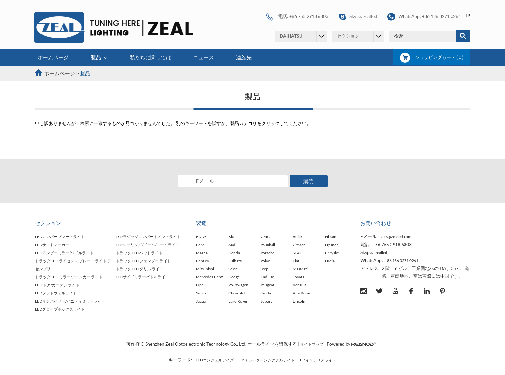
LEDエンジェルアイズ (215, 360)
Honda (234, 252)
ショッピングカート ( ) (431, 57)
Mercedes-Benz (209, 276)
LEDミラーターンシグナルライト (266, 360)
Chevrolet (236, 293)
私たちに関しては (150, 57)
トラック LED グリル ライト (139, 268)
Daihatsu (235, 260)
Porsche (267, 252)
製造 (201, 223)
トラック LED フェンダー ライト (143, 260)
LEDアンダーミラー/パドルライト (64, 252)
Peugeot (267, 285)
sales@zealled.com (395, 236)
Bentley (202, 260)
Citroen (299, 244)
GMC (265, 236)
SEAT (297, 252)
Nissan (330, 236)
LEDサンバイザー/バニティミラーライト (70, 301)
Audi (232, 244)
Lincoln (299, 301)
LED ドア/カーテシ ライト (57, 285)
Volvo (265, 260)
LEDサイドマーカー (52, 244)
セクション (48, 223)
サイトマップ (311, 344)
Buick (297, 236)
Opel (200, 285)
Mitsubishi (205, 268)
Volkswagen (238, 285)
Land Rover (238, 301)
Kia (231, 236)
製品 (99, 58)
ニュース (203, 57)
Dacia (330, 260)
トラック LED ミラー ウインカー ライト (69, 276)
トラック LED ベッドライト (139, 252)
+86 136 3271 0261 (441, 16)
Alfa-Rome (302, 293)
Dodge (234, 276)
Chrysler (332, 252)
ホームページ (53, 57)
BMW (201, 236)
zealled (370, 16)
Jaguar (201, 301)
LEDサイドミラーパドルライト (142, 276)
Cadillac (267, 276)
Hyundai (332, 244)
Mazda (202, 252)
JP (468, 16)
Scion (233, 268)
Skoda (266, 293)
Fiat (296, 260)
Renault (299, 285)
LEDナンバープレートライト (60, 236)
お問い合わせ (375, 223)
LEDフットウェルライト (56, 293)
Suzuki (201, 293)
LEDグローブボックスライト (60, 309)
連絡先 (244, 57)
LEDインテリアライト (317, 360)
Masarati (300, 268)
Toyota (298, 276)
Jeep (264, 268)
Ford (200, 244)
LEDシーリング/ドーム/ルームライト (147, 244)
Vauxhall (268, 244)
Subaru (267, 301)
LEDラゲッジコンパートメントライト (148, 236)
